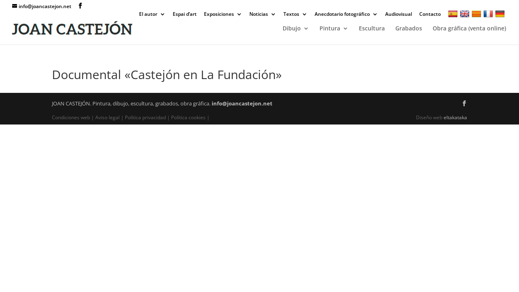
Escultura (372, 29)
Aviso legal (107, 117)
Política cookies (188, 117)
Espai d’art (185, 14)
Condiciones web (71, 117)
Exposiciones (219, 14)
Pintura (330, 29)
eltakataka (455, 117)
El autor (148, 14)
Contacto (430, 14)
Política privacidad (145, 117)
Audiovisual (398, 14)
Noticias (258, 14)
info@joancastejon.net (242, 103)
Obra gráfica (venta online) (469, 29)
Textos (291, 14)
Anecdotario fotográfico (342, 14)
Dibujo (292, 29)
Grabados (408, 29)
